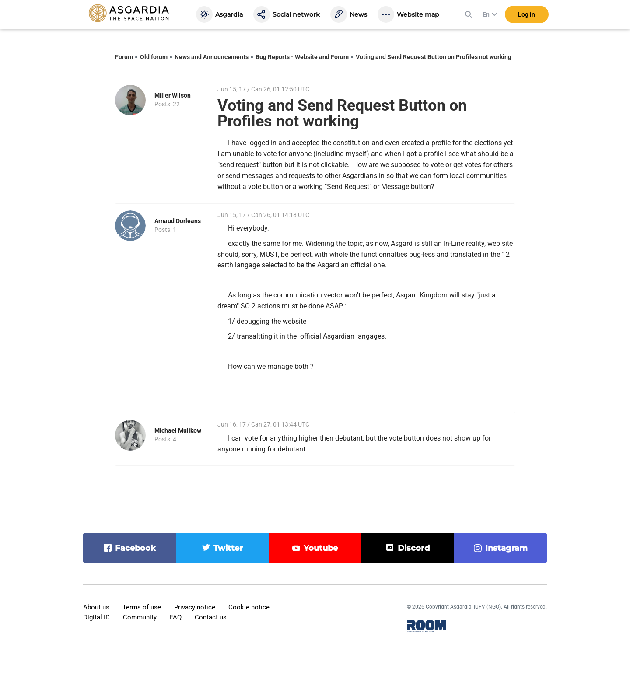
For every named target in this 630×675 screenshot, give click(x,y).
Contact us (211, 617)
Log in (526, 17)
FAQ (176, 617)
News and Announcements (211, 56)
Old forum (154, 56)
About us (96, 607)
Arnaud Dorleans (177, 220)
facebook (135, 548)
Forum (124, 56)
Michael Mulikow (177, 430)
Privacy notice (194, 607)
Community (140, 617)
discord (414, 548)
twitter (228, 548)
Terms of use (141, 607)
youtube (321, 548)
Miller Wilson (172, 95)
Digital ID (96, 617)
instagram (506, 548)
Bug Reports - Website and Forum (302, 56)
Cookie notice (249, 607)
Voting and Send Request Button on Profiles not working (433, 56)
